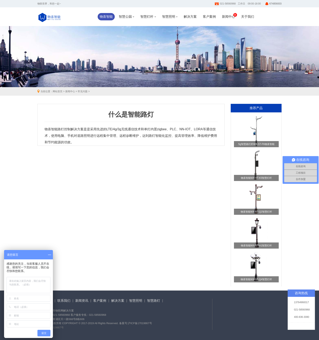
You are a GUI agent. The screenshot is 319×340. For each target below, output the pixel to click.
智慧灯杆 (148, 16)
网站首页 (57, 91)
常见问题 (82, 91)
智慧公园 (126, 16)
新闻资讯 (81, 300)
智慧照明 (170, 16)
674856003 (275, 3)
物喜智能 (106, 16)
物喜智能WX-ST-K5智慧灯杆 (256, 178)
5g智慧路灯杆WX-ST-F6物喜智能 (256, 144)
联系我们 (63, 300)
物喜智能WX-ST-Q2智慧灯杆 (256, 211)
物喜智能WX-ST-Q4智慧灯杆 (256, 279)
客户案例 (209, 16)
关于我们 (247, 16)
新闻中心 (228, 16)
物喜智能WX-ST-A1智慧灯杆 (256, 245)
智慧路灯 (153, 300)
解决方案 (190, 16)
